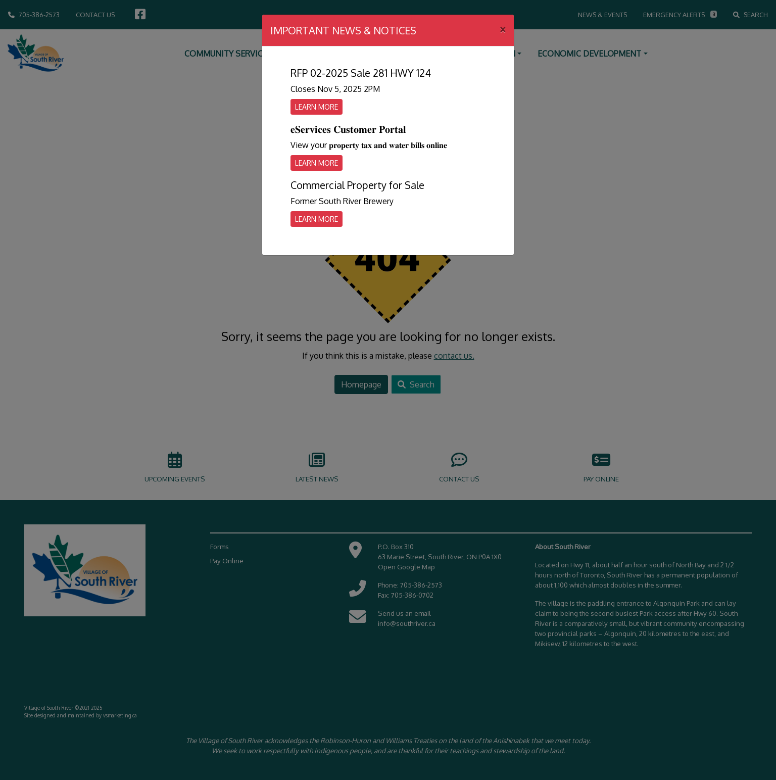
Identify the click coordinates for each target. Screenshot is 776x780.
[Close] (503, 29)
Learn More (316, 107)
